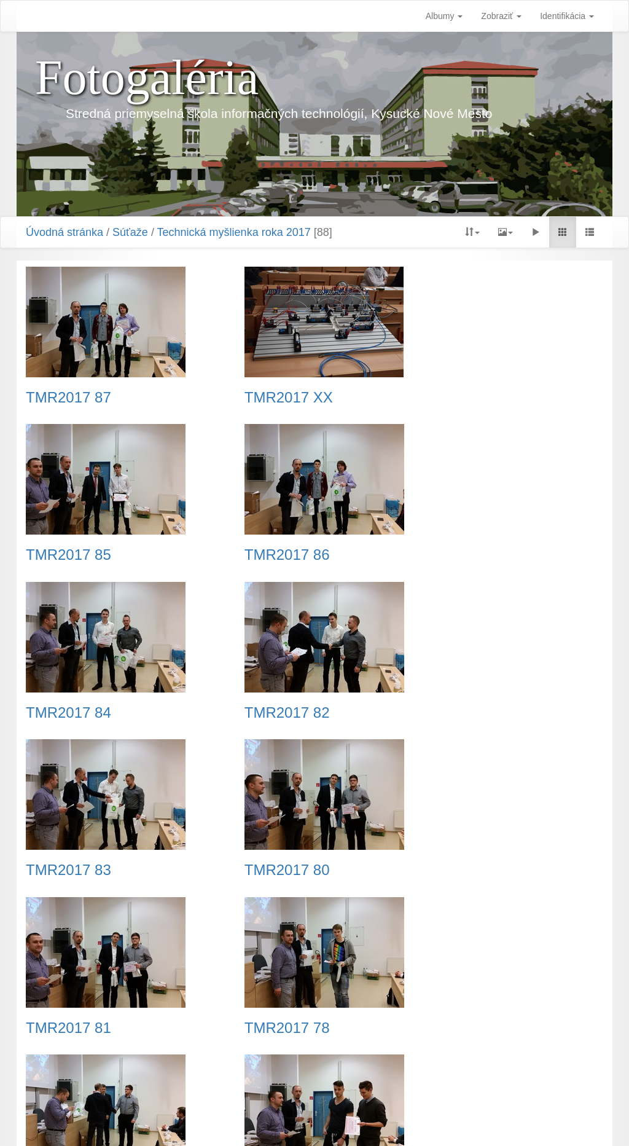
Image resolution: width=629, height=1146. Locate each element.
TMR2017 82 (466, 555)
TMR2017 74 (267, 1028)
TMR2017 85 (466, 398)
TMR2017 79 (267, 870)
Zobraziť (501, 16)
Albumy (444, 16)
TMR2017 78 (68, 870)
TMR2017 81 (466, 713)
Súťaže (130, 232)
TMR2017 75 (466, 1028)
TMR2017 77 (68, 1028)
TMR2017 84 (267, 555)
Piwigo (375, 1121)
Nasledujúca (396, 1071)
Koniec (449, 1071)
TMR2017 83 (68, 713)
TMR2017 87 (68, 398)
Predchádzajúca (245, 1071)
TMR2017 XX (268, 398)
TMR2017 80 (267, 713)
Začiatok (183, 1071)
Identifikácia (567, 16)
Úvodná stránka (64, 232)
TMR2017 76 (466, 870)
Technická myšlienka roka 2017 (234, 232)
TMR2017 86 (68, 555)
